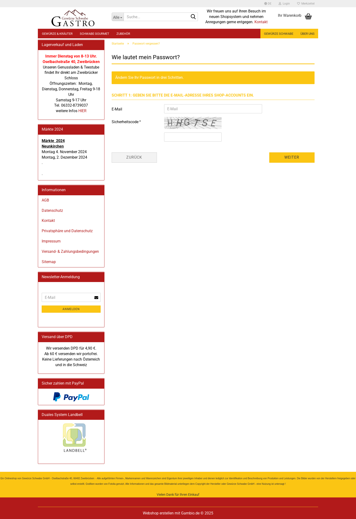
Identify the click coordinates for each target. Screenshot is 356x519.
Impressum (51, 241)
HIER (81, 111)
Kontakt (261, 22)
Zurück (134, 157)
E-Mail (117, 109)
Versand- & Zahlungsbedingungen (70, 251)
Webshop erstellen (158, 513)
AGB (45, 200)
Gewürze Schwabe (278, 33)
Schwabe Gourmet (94, 33)
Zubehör (123, 33)
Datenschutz (52, 210)
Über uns (307, 33)
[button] (268, 3)
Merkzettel (306, 3)
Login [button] (284, 3)
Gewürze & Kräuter (57, 33)
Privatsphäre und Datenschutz (67, 231)
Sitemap (49, 262)
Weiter (291, 157)
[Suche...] (118, 16)
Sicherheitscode (125, 122)
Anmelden (71, 309)
